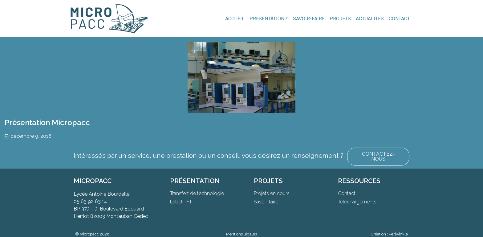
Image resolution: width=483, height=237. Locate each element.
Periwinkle (398, 234)
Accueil (235, 19)
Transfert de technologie (197, 193)
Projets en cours (272, 193)
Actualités (370, 19)
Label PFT (181, 202)
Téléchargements (357, 202)
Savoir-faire (309, 19)
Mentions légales (241, 234)
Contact (399, 19)
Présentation (267, 19)
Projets (340, 19)
